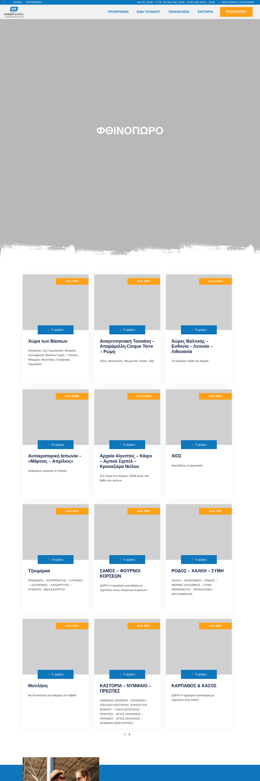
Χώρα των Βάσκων (47, 341)
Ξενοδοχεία (178, 12)
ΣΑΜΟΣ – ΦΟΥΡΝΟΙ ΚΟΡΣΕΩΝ (120, 573)
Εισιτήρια (205, 12)
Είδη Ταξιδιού (148, 12)
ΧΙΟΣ (177, 455)
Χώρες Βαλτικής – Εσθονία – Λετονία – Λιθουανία (192, 346)
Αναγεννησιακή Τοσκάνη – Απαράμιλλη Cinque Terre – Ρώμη (127, 346)
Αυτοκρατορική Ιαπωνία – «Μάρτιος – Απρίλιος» (54, 458)
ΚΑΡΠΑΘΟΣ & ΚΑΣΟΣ (194, 685)
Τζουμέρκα (39, 570)
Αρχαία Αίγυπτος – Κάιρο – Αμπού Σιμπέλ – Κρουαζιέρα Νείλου (126, 461)
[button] (252, 12)
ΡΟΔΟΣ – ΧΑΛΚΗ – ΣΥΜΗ (198, 570)
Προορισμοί (118, 12)
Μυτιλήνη (38, 685)
